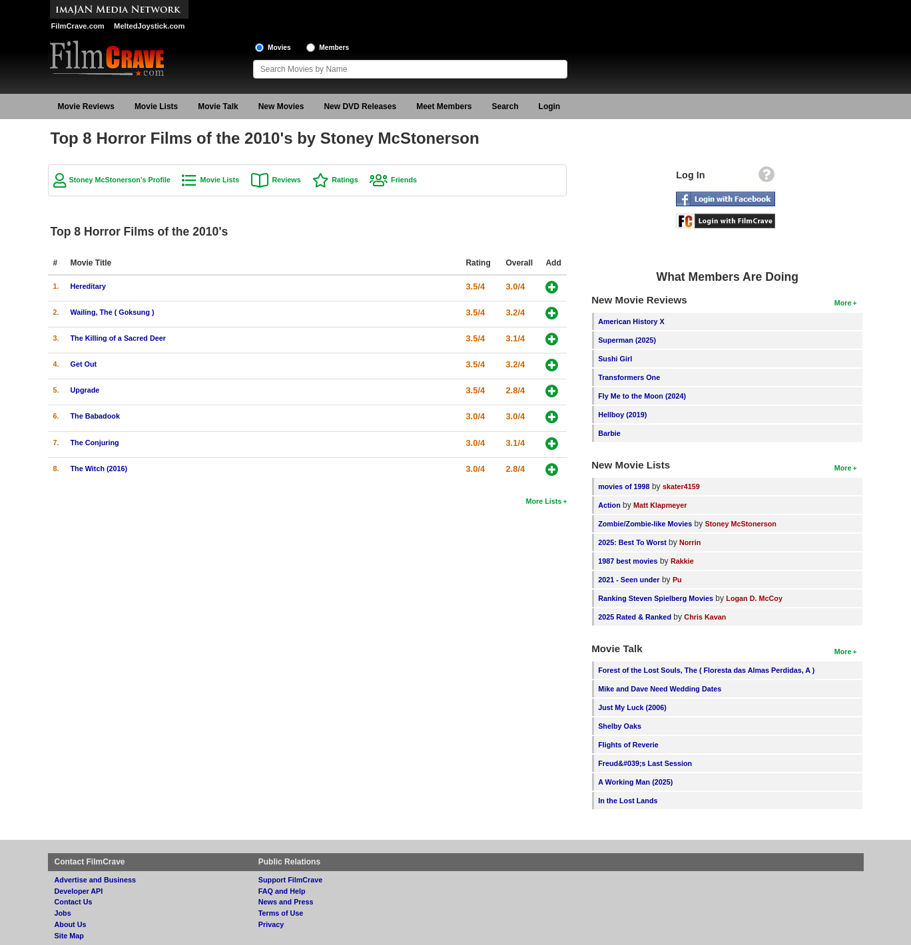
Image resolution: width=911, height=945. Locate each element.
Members (334, 47)
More (843, 303)
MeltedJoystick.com (149, 26)
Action (609, 505)
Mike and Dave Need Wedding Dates (659, 689)
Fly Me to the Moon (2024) (642, 396)
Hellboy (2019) (622, 415)
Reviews (286, 180)
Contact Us (74, 902)
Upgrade (85, 390)
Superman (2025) (627, 340)
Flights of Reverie (628, 745)
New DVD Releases (360, 106)
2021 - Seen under (628, 580)
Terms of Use (281, 913)
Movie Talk (218, 106)
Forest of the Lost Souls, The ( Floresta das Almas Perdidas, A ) (706, 670)
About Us (71, 924)
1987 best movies (627, 561)
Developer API (79, 891)
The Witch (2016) (99, 468)
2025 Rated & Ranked (634, 617)
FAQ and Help (282, 891)
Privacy (271, 924)
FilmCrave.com (78, 26)
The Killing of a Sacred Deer (118, 338)
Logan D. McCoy (754, 598)
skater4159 (681, 486)
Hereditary (88, 286)
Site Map (69, 936)
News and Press (286, 902)
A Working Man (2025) (635, 782)
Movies (279, 47)
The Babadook (95, 416)
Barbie (609, 433)
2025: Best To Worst (633, 542)
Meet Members (443, 106)
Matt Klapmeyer (660, 505)
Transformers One (629, 377)
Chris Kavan (705, 617)
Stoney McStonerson (740, 524)
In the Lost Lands (627, 801)
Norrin (690, 542)
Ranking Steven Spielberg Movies (655, 598)
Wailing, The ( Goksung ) (112, 312)
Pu (677, 580)
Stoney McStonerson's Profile (120, 180)
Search (505, 106)
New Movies (281, 106)
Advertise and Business (95, 880)
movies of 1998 (623, 486)
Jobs (63, 913)
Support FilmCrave (290, 880)
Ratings (345, 180)
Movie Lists (156, 106)
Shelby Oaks (619, 726)
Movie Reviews (86, 106)
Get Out (84, 364)
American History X (631, 321)
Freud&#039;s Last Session (645, 763)
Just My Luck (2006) (632, 707)
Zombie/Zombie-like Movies (645, 524)
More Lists (543, 501)
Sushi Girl (615, 359)
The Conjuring (95, 443)
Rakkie (682, 561)
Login (550, 106)
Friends (404, 180)
